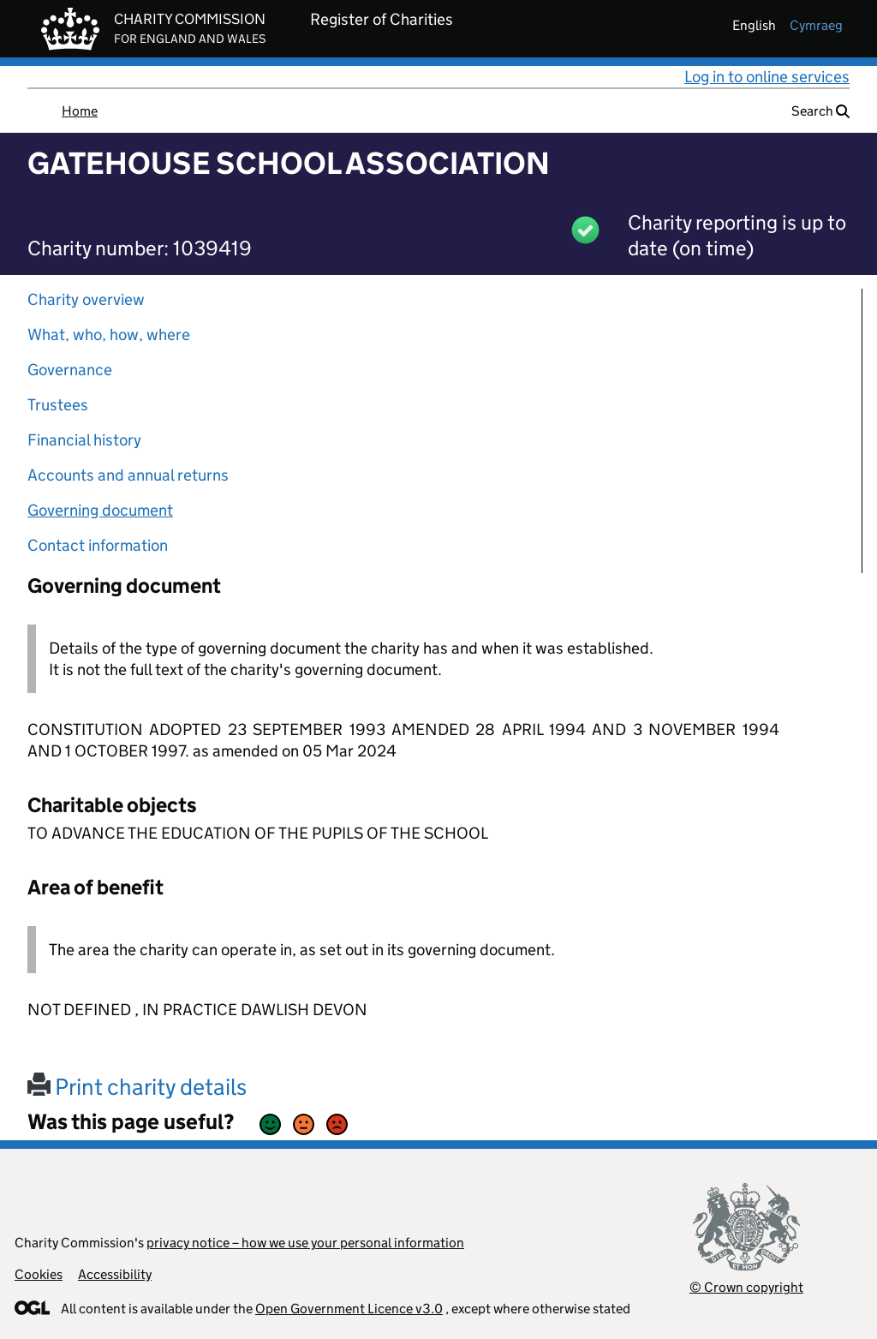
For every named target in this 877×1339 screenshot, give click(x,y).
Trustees (57, 405)
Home (80, 111)
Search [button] (820, 111)
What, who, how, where (108, 334)
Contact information (97, 545)
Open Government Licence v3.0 (349, 1308)
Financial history (84, 440)
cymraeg (816, 25)
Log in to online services (767, 77)
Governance (69, 370)
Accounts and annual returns (128, 475)
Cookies (39, 1274)
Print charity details (137, 1087)
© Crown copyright (746, 1287)
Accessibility (115, 1274)
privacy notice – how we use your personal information (305, 1242)
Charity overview (86, 299)
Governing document (100, 510)
